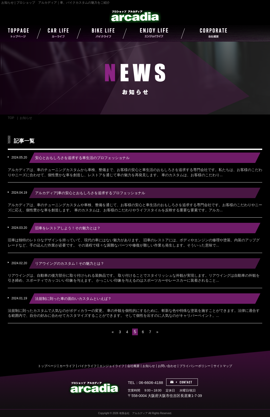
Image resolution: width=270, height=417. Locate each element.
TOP (11, 118)
